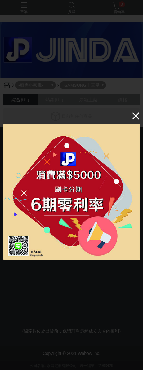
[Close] (136, 116)
